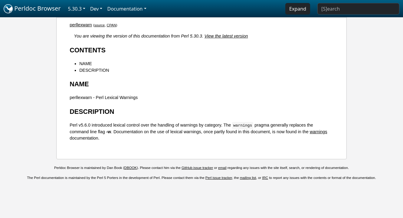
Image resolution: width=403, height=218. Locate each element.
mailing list (248, 178)
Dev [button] (94, 8)
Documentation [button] (125, 8)
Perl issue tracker (218, 178)
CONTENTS (88, 50)
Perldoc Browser (32, 8)
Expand (297, 8)
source (99, 25)
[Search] (358, 9)
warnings (318, 131)
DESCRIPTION (94, 70)
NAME (85, 63)
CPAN (111, 25)
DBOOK (130, 168)
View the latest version (226, 36)
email (222, 168)
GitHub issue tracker (197, 168)
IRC (265, 178)
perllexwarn (81, 24)
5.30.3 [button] (75, 8)
